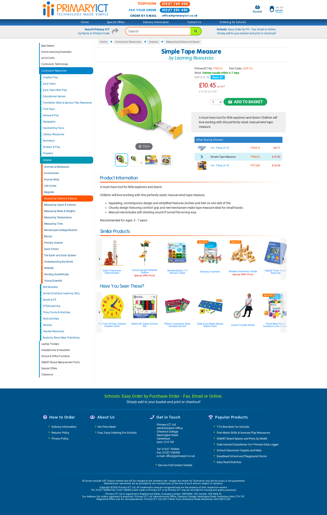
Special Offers (116, 22)
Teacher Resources (53, 331)
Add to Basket (245, 101)
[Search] (196, 31)
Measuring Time (53, 223)
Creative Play (50, 77)
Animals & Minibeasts (56, 166)
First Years (49, 109)
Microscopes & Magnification (60, 230)
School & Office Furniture (55, 356)
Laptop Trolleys (50, 344)
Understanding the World (58, 261)
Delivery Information (156, 22)
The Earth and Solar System (60, 255)
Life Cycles (50, 185)
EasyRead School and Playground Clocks (242, 456)
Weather (49, 268)
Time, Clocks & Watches (56, 312)
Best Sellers (47, 45)
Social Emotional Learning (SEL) (61, 293)
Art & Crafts (48, 58)
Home (85, 22)
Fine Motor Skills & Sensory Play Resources (67, 102)
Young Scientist (53, 280)
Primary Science (53, 242)
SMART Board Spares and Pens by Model (242, 438)
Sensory (47, 325)
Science (47, 160)
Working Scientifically (56, 274)
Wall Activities (51, 318)
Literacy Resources (53, 134)
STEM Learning (51, 306)
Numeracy (49, 140)
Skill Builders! (50, 287)
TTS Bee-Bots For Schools (233, 426)
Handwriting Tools (53, 128)
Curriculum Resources (54, 70)
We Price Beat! (107, 426)
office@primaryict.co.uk (179, 15)
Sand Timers (51, 249)
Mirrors (48, 236)
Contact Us (194, 22)
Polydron (48, 153)
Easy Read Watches (229, 462)
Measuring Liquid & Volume (60, 204)
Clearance (47, 374)
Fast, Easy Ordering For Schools (117, 432)
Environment (51, 173)
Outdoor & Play (51, 147)
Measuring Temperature (57, 217)
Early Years (49, 83)
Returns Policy (60, 432)
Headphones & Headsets (55, 350)
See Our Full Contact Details (175, 465)
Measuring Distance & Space (60, 198)
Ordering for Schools (233, 22)
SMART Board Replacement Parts (60, 362)
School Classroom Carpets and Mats (239, 450)
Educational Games (54, 96)
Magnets (49, 192)
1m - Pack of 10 (219, 147)
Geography (49, 121)
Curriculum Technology (54, 64)
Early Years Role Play (55, 90)
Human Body (51, 179)
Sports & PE (49, 299)
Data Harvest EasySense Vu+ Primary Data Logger (248, 444)
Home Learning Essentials (56, 51)
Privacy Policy (60, 438)
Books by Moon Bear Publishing (61, 337)
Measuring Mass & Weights (59, 211)
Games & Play (51, 115)
